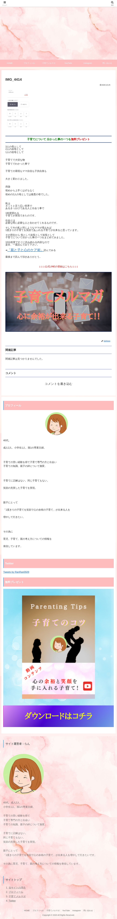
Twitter (12, 901)
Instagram (77, 911)
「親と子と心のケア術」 (25, 250)
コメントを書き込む (58, 384)
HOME (26, 911)
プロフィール (16, 892)
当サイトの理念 (17, 887)
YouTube (66, 911)
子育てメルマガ (17, 896)
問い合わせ (88, 911)
